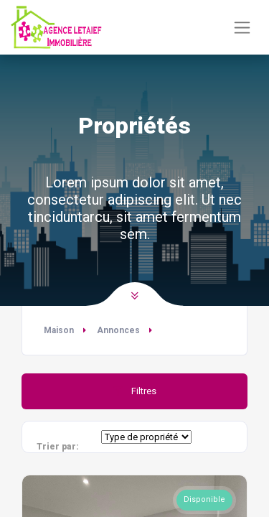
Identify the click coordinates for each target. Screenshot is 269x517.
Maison (59, 330)
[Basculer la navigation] (242, 28)
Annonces (118, 330)
